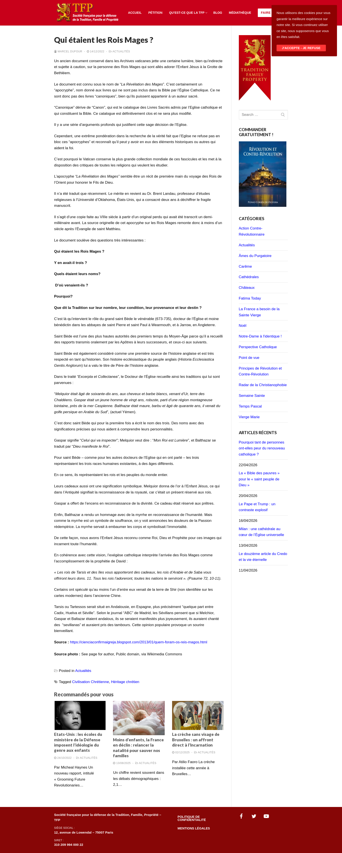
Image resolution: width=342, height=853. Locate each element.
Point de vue (249, 358)
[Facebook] (241, 816)
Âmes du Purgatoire (255, 256)
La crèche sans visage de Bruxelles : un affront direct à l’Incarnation (195, 739)
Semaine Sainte (252, 396)
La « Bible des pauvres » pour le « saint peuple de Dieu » (259, 479)
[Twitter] (254, 816)
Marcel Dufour (68, 51)
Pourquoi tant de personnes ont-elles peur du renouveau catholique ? (262, 448)
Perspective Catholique (258, 347)
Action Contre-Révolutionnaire (252, 231)
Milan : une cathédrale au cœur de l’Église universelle (261, 532)
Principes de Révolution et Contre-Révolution (260, 371)
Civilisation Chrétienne (90, 682)
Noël (242, 326)
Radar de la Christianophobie (263, 385)
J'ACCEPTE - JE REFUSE (301, 48)
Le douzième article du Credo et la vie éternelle (263, 557)
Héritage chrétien (125, 682)
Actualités (119, 51)
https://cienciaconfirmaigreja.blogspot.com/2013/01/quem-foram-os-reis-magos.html (138, 642)
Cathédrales (249, 277)
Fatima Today (250, 298)
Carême (245, 266)
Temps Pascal (250, 406)
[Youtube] (266, 816)
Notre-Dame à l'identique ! (260, 336)
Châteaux (247, 288)
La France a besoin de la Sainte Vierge (259, 312)
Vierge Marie (249, 417)
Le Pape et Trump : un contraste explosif (257, 507)
